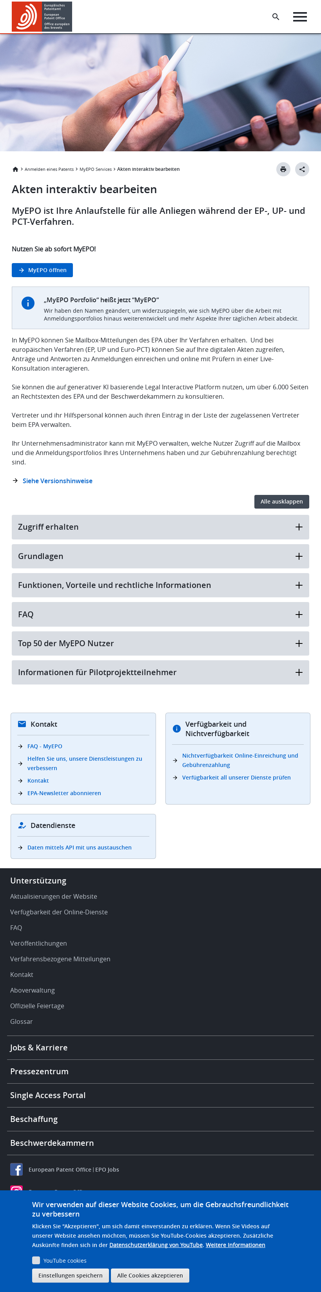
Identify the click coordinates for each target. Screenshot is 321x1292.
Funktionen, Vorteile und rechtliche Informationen (160, 585)
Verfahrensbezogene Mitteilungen (60, 959)
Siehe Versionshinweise (57, 481)
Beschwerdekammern (52, 1143)
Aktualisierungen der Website (53, 896)
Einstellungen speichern (70, 1275)
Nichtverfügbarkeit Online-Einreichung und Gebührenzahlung (240, 760)
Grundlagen (160, 556)
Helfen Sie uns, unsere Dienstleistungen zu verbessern (84, 763)
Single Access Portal (48, 1095)
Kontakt (38, 780)
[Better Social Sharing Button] (302, 169)
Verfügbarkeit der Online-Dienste (59, 912)
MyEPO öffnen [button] (47, 270)
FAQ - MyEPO (44, 746)
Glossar (21, 1021)
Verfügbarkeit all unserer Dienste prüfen (236, 777)
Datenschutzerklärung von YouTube (156, 1245)
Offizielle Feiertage (37, 1006)
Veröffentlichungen (38, 943)
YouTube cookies (65, 1260)
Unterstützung (38, 880)
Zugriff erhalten (160, 526)
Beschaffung (34, 1119)
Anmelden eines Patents (49, 169)
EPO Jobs (107, 1169)
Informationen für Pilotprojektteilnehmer (160, 672)
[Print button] (283, 169)
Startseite (15, 169)
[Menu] (300, 16)
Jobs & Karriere (39, 1047)
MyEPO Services (96, 169)
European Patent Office (60, 1169)
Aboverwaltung (32, 990)
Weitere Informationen (235, 1245)
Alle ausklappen (282, 501)
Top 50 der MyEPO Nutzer (160, 643)
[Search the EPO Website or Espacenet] (276, 17)
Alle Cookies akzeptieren (150, 1275)
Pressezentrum (39, 1071)
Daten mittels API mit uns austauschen (79, 847)
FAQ (160, 614)
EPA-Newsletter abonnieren (64, 793)
